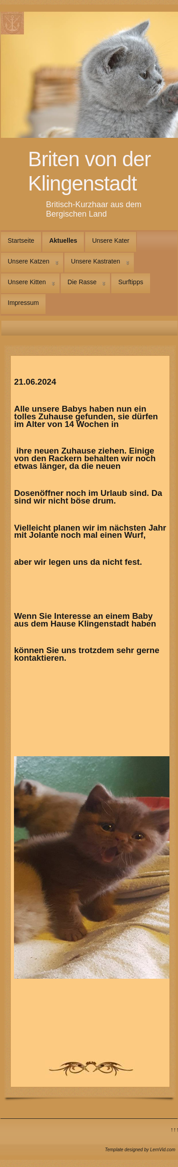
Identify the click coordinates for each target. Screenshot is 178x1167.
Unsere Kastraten (95, 261)
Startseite (21, 240)
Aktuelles (63, 240)
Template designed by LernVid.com (140, 1149)
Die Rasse (82, 282)
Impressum (23, 302)
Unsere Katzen (29, 261)
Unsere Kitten (27, 282)
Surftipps (130, 282)
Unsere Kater (110, 240)
